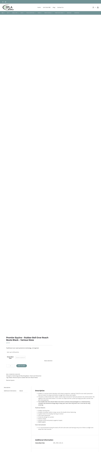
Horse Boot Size (10, 357)
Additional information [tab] (10, 390)
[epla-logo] (8, 4)
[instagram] (5, 1)
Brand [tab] (21, 390)
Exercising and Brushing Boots (20, 376)
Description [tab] (7, 387)
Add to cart (21, 365)
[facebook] (2, 1)
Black (10, 377)
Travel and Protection (35, 376)
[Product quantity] (10, 365)
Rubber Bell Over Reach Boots (30, 377)
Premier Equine (17, 377)
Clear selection (48, 360)
